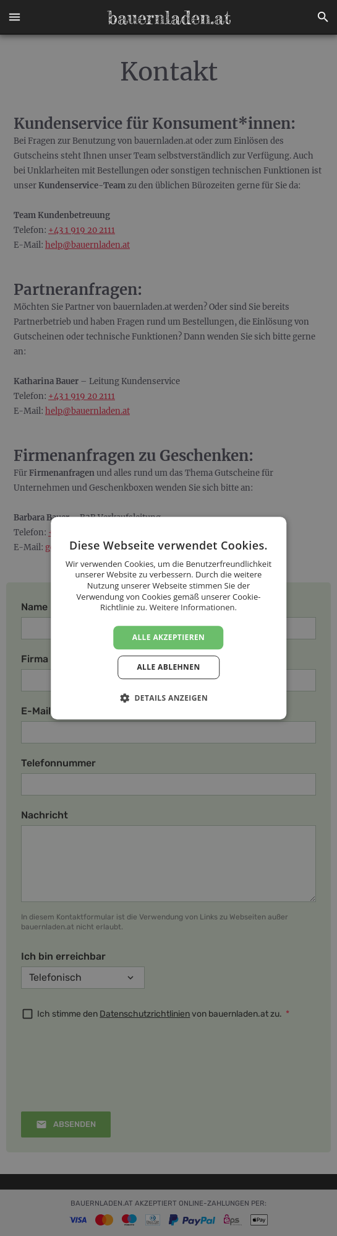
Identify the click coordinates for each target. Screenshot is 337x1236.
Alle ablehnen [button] (168, 667)
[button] (14, 17)
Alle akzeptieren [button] (168, 637)
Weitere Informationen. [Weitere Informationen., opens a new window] (193, 607)
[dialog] (168, 618)
